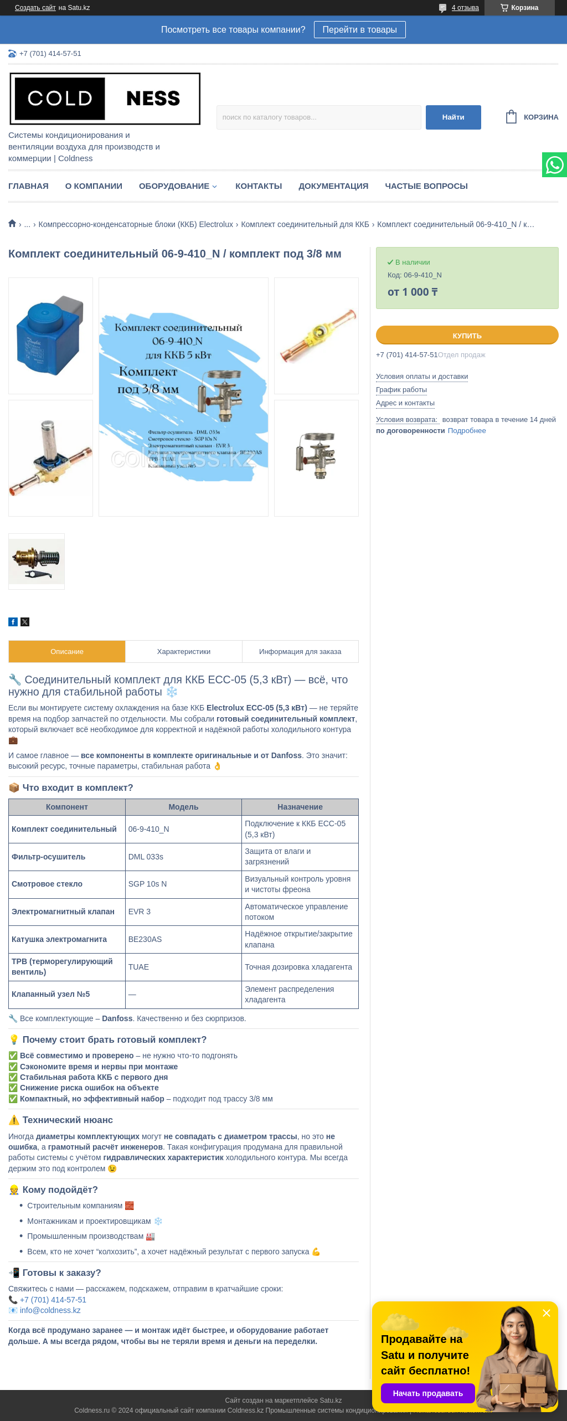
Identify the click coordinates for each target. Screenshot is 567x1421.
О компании (93, 186)
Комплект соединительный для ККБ (305, 224)
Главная (28, 186)
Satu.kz (330, 1400)
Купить (467, 336)
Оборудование (174, 186)
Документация (333, 186)
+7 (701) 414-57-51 (53, 1299)
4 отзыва (465, 8)
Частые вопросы (426, 186)
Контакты (258, 186)
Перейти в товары (360, 29)
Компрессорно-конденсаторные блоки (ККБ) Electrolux (136, 224)
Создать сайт (35, 8)
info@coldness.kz (50, 1310)
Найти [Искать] (453, 117)
